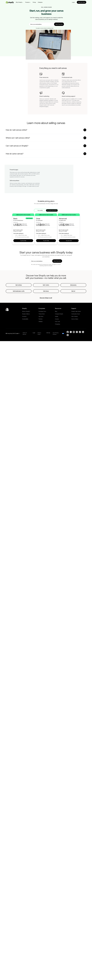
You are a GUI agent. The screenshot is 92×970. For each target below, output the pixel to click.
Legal (34, 335)
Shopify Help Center (76, 314)
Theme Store (42, 316)
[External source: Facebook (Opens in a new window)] (68, 335)
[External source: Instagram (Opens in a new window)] (77, 335)
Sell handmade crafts (18, 291)
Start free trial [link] (59, 24)
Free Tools (57, 324)
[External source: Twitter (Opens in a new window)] (71, 335)
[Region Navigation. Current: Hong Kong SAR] (13, 336)
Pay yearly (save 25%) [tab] (52, 210)
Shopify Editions (26, 316)
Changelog (57, 326)
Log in (73, 2)
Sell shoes (46, 291)
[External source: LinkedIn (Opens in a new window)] (83, 335)
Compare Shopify (59, 316)
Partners (40, 321)
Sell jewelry (73, 285)
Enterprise (40, 2)
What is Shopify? (26, 314)
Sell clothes (19, 285)
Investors (24, 319)
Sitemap (48, 335)
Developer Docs (42, 314)
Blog (56, 314)
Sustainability (25, 321)
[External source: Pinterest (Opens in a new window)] (68, 338)
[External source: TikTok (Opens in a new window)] (80, 335)
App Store (41, 319)
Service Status (74, 321)
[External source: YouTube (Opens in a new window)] (74, 335)
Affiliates (41, 324)
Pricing (34, 2)
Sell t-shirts (46, 285)
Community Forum (75, 316)
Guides (56, 319)
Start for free (81, 2)
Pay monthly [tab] (40, 210)
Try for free (23, 240)
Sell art (73, 291)
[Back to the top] (7, 312)
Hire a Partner (74, 319)
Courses (57, 321)
